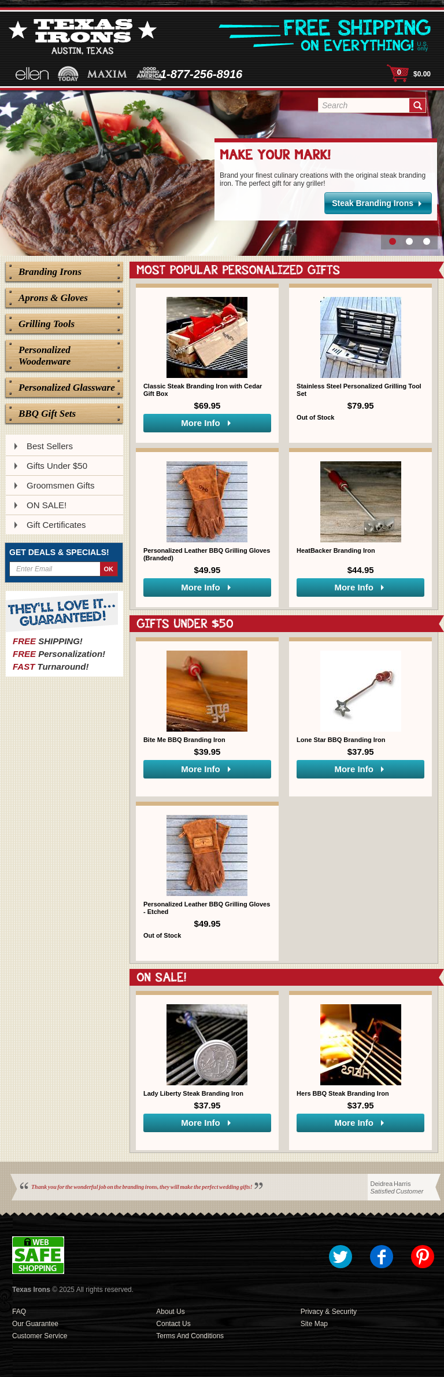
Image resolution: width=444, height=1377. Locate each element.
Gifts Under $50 (57, 466)
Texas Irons (31, 1290)
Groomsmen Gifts (61, 485)
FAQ (19, 1312)
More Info (200, 423)
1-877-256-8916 (201, 74)
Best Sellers (50, 446)
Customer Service (39, 1336)
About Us (170, 1312)
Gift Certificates (56, 525)
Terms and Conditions (190, 1336)
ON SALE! (46, 505)
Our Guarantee (35, 1324)
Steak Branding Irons (372, 203)
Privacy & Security (329, 1312)
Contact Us (173, 1324)
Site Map (314, 1324)
